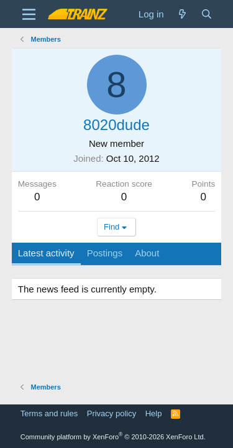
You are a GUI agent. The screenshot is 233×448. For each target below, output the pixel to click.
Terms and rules (49, 413)
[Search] (206, 14)
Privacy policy (111, 413)
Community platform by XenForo (113, 437)
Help (153, 413)
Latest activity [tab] (46, 253)
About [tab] (147, 253)
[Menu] (28, 14)
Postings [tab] (105, 253)
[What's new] (182, 14)
